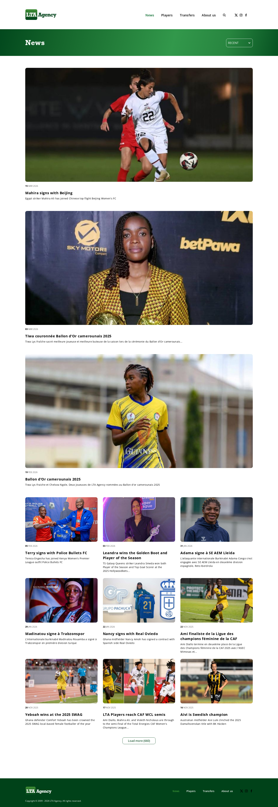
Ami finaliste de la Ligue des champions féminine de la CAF (208, 636)
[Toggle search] (224, 15)
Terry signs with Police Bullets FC (56, 552)
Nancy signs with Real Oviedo (130, 633)
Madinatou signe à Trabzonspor (54, 633)
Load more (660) (139, 741)
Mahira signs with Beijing (49, 192)
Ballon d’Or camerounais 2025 (53, 479)
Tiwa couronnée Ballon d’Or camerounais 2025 (68, 336)
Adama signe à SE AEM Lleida (207, 552)
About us (209, 15)
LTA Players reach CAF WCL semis (134, 714)
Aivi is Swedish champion (204, 714)
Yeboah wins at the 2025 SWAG (53, 714)
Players (167, 15)
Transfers (187, 15)
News (149, 15)
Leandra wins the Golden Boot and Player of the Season (135, 555)
